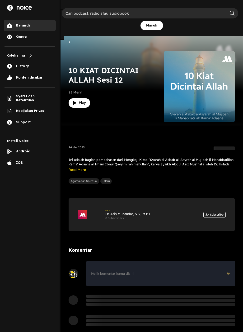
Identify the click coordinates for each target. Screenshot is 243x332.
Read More (77, 170)
